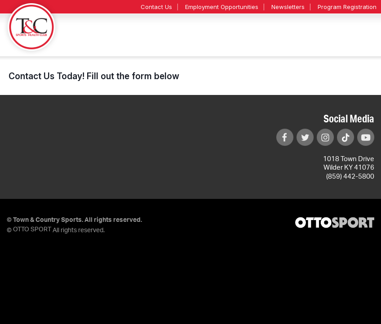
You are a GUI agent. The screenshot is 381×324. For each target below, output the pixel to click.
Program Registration (347, 6)
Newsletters (288, 6)
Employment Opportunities (221, 6)
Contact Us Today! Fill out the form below (94, 76)
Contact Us (156, 6)
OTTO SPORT (32, 229)
